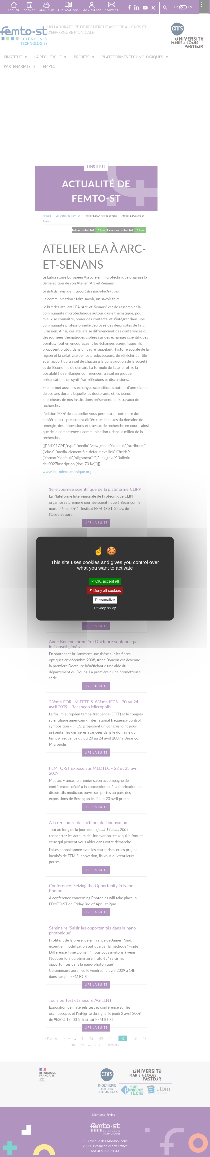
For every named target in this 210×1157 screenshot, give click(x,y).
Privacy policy (105, 608)
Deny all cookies (105, 591)
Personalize (105, 600)
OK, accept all (105, 581)
